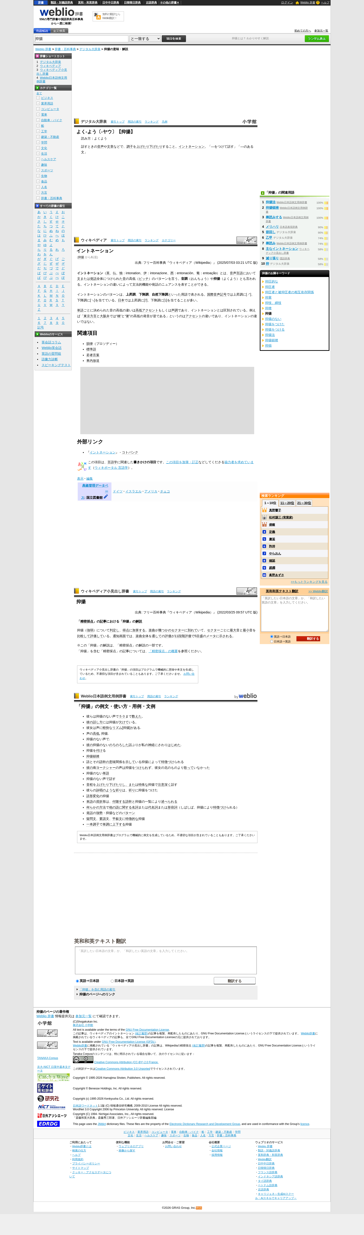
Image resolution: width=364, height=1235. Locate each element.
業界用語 (47, 103)
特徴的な (131, 819)
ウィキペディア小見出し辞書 (105, 591)
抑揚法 (271, 202)
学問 (44, 142)
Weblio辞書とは (81, 1146)
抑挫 (268, 308)
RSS (199, 1208)
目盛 (199, 636)
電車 (44, 114)
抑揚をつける (275, 329)
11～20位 (287, 503)
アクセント (193, 316)
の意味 (111, 762)
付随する (118, 801)
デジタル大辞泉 (90, 49)
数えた (137, 716)
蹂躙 (272, 568)
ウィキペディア (94, 240)
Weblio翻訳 (265, 1159)
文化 (44, 148)
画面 (122, 636)
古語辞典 (151, 2)
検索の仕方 (79, 1150)
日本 (121, 300)
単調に (107, 824)
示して (130, 762)
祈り (119, 790)
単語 (80, 310)
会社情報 (217, 1150)
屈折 (99, 801)
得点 (126, 630)
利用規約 (77, 1159)
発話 (93, 278)
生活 (44, 153)
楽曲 (152, 630)
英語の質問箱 (51, 353)
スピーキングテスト (56, 365)
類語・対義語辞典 (62, 2)
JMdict (102, 1124)
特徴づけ (167, 762)
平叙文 (117, 819)
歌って (189, 767)
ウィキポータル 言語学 (111, 467)
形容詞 (172, 807)
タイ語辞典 (265, 1180)
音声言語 (236, 273)
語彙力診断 (50, 359)
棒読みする (274, 217)
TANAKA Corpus (47, 1058)
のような (109, 790)
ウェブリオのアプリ (131, 1146)
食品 (44, 181)
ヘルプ (325, 2)
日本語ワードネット (85, 1105)
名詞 (135, 807)
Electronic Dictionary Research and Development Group (204, 1124)
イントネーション (192, 146)
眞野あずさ (276, 575)
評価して (96, 636)
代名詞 (153, 807)
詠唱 (99, 790)
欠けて (124, 722)
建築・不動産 (50, 137)
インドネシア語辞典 (270, 1176)
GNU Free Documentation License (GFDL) (128, 1041)
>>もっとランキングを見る (309, 581)
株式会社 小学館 (83, 1025)
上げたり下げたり (149, 146)
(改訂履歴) (141, 1033)
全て (39, 93)
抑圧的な (271, 281)
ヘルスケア (48, 159)
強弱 (90, 630)
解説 (139, 621)
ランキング (152, 121)
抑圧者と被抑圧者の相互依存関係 (289, 292)
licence (304, 1124)
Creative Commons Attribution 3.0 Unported (122, 1068)
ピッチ (144, 278)
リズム (117, 728)
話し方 (98, 722)
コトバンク (130, 452)
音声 (100, 146)
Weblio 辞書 (307, 2)
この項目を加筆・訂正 (182, 462)
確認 (272, 560)
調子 (130, 146)
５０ (122, 716)
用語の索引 (135, 121)
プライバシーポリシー (86, 1163)
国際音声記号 (217, 294)
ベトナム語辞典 (267, 1185)
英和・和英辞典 (88, 2)
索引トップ (118, 121)
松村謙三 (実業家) (281, 517)
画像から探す (127, 1150)
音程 (89, 784)
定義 (272, 532)
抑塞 (268, 297)
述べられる (169, 801)
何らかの (92, 807)
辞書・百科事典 (65, 49)
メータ (211, 636)
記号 (40, 327)
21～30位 (304, 503)
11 (176, 636)
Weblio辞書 (308, 1033)
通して (157, 636)
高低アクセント (147, 310)
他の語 (114, 807)
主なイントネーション (282, 249)
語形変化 (92, 796)
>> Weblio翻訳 (318, 591)
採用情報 (217, 1154)
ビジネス (47, 98)
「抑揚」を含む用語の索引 (97, 989)
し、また (128, 784)
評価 (168, 636)
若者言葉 (92, 355)
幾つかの (164, 630)
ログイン (287, 2)
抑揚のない (273, 319)
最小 (246, 630)
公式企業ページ (221, 1146)
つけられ (141, 767)
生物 (44, 176)
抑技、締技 (273, 303)
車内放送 (92, 360)
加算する (138, 630)
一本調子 (92, 824)
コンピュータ (50, 109)
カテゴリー (169, 240)
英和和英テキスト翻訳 (100, 940)
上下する (118, 824)
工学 (44, 131)
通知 (116, 636)
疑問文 (91, 819)
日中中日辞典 (110, 2)
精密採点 (86, 621)
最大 (233, 630)
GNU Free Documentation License (147, 1029)
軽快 (106, 728)
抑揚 (81, 257)
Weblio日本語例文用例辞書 (103, 696)
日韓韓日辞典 (132, 2)
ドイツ (118, 491)
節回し (271, 232)
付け (99, 750)
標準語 (91, 349)
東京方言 (90, 316)
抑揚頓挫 (92, 756)
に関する (125, 807)
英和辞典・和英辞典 (270, 1154)
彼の (89, 722)
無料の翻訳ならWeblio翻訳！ (111, 16)
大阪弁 (105, 316)
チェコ (165, 491)
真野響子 (275, 510)
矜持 (272, 546)
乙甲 (269, 237)
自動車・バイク (51, 120)
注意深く (164, 784)
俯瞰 (272, 524)
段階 (181, 636)
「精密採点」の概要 (163, 651)
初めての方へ (302, 30)
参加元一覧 (321, 30)
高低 (96, 733)
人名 (44, 187)
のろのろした (119, 745)
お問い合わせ (173, 1146)
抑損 (268, 345)
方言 (44, 192)
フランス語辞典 (267, 1172)
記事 (103, 621)
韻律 (89, 343)
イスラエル (133, 491)
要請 (102, 819)
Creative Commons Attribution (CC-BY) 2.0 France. (126, 1062)
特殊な (143, 784)
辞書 (41, 2)
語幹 (102, 762)
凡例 (164, 121)
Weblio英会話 (52, 348)
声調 (174, 310)
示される (225, 636)
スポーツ (47, 170)
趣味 (44, 164)
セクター (177, 630)
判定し (114, 630)
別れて (192, 630)
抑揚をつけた (275, 324)
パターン (128, 813)
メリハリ (272, 226)
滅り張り (272, 258)
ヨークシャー (106, 767)
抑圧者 (270, 287)
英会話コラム (51, 342)
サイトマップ (80, 1167)
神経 (151, 745)
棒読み (271, 243)
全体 (145, 636)
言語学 (112, 462)
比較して (83, 636)
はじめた (174, 745)
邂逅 (272, 539)
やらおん (275, 553)
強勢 (99, 813)
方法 (102, 807)
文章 (110, 146)
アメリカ (150, 491)
